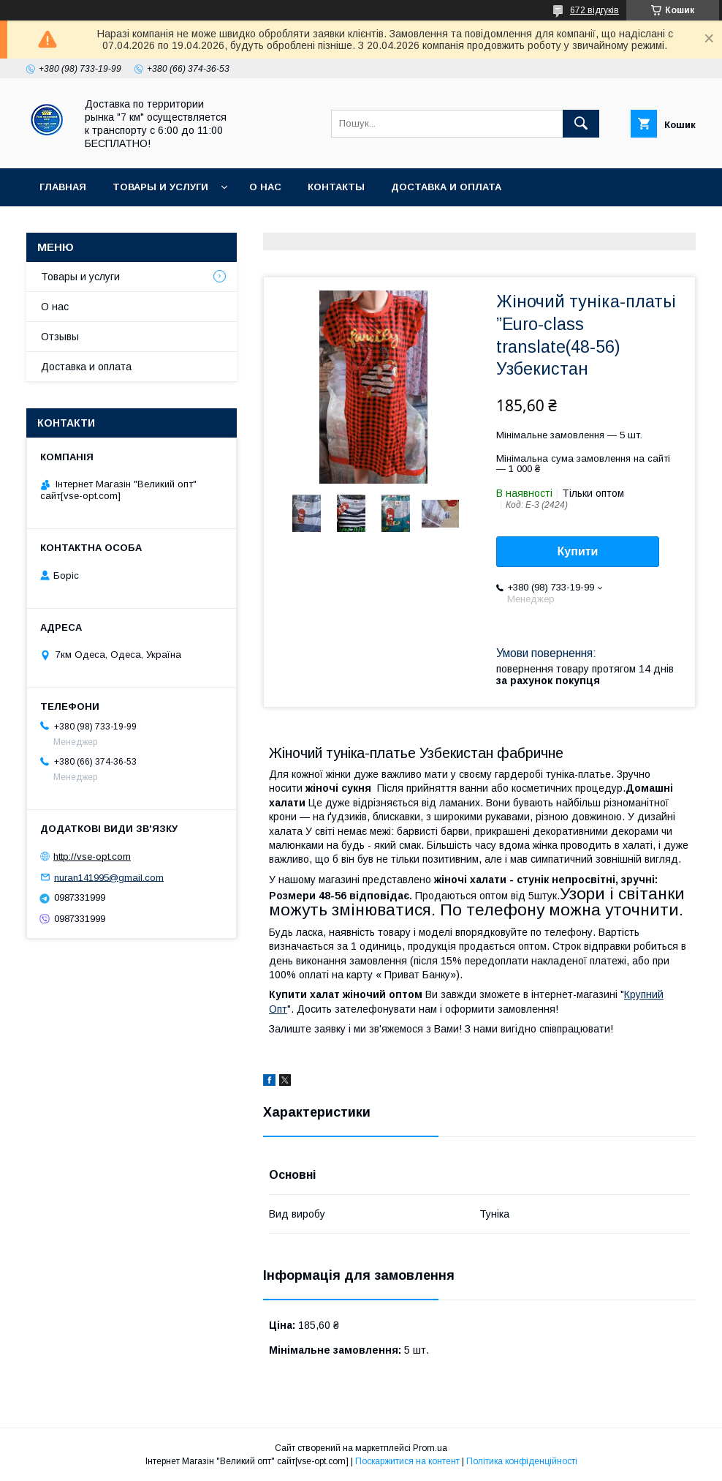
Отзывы (60, 336)
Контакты (336, 186)
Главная (62, 186)
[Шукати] (581, 124)
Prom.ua (430, 1448)
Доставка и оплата (446, 186)
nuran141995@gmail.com (109, 876)
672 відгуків (594, 10)
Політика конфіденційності (521, 1461)
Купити (578, 551)
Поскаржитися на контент (407, 1461)
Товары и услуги (160, 186)
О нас (265, 186)
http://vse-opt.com (92, 856)
